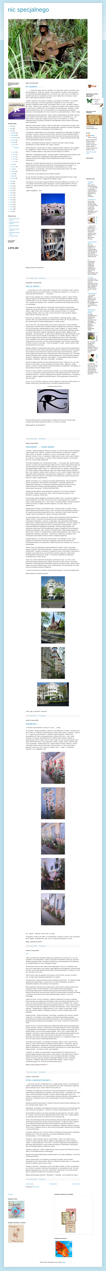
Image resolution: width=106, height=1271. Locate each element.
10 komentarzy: (42, 1072)
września (13, 140)
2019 (11, 190)
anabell (92, 135)
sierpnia (13, 142)
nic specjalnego (28, 9)
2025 (11, 128)
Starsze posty (76, 1184)
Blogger (64, 1262)
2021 (11, 186)
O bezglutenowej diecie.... (92, 242)
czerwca (13, 166)
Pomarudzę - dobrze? (91, 182)
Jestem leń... (97, 357)
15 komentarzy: (42, 946)
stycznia (13, 178)
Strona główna (53, 1184)
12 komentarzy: (42, 278)
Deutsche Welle (13, 236)
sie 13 (14, 157)
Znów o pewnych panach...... (39, 1080)
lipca (12, 164)
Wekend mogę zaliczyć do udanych (91, 311)
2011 (11, 209)
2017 (11, 195)
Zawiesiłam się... (92, 199)
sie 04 (14, 159)
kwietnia (13, 171)
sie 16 (14, 154)
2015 (11, 200)
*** (27, 954)
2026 (11, 126)
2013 (11, 204)
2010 (11, 211)
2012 (11, 206)
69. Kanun (90, 277)
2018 (11, 193)
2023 (11, 181)
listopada (13, 135)
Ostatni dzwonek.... (93, 293)
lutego (13, 176)
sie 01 (14, 161)
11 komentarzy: (42, 1179)
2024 (11, 131)
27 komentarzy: (42, 715)
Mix (89, 259)
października (14, 137)
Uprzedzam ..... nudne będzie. (40, 447)
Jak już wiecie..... (34, 286)
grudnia (13, 133)
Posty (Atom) (35, 1187)
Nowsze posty (30, 1184)
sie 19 (14, 152)
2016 (11, 197)
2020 (11, 188)
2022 (11, 183)
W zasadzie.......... (34, 86)
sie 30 (14, 144)
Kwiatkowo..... (32, 724)
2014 (11, 202)
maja (12, 169)
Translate (10, 1194)
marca (13, 173)
